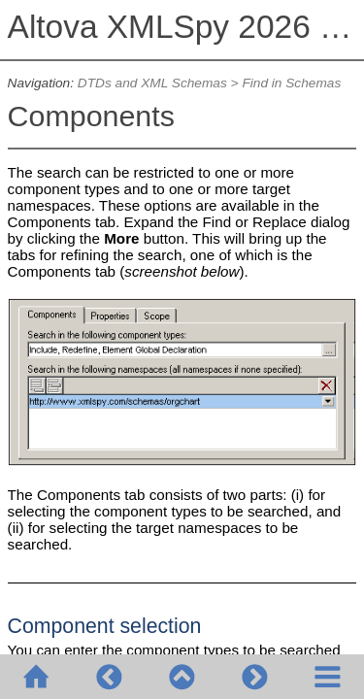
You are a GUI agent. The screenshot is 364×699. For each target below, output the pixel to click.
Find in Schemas (291, 83)
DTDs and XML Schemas (152, 83)
